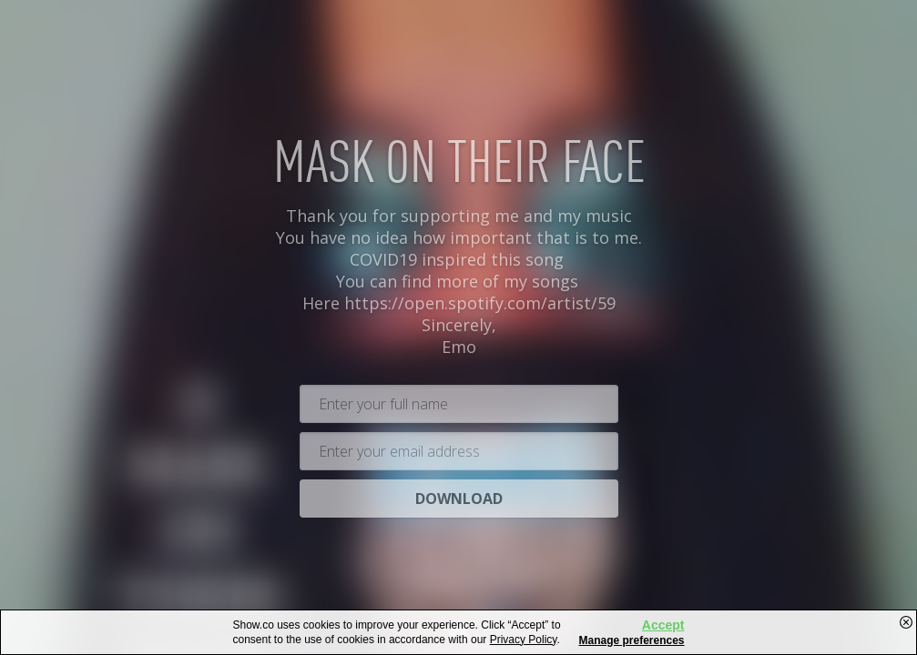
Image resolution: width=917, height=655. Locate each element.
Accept (663, 625)
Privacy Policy (523, 639)
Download (459, 494)
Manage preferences (631, 640)
